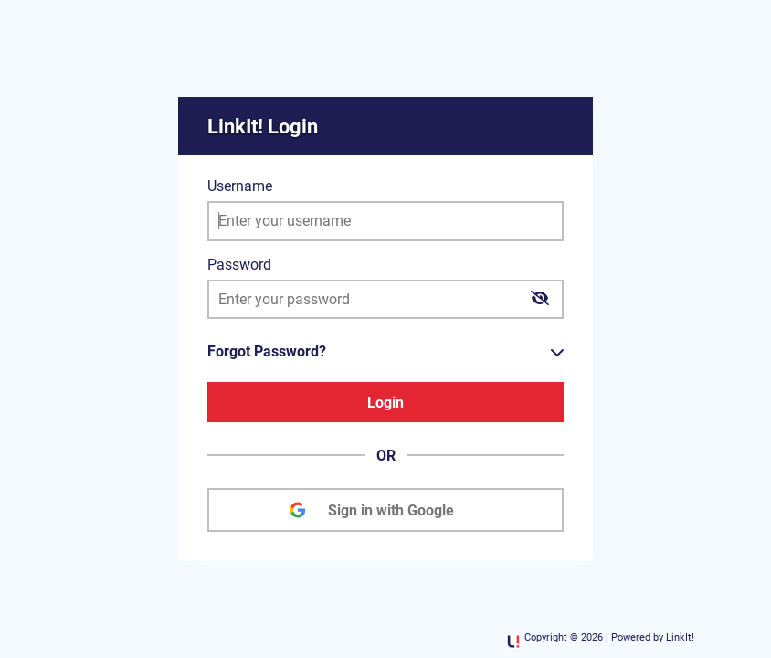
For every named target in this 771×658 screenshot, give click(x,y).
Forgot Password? (266, 351)
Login (385, 402)
